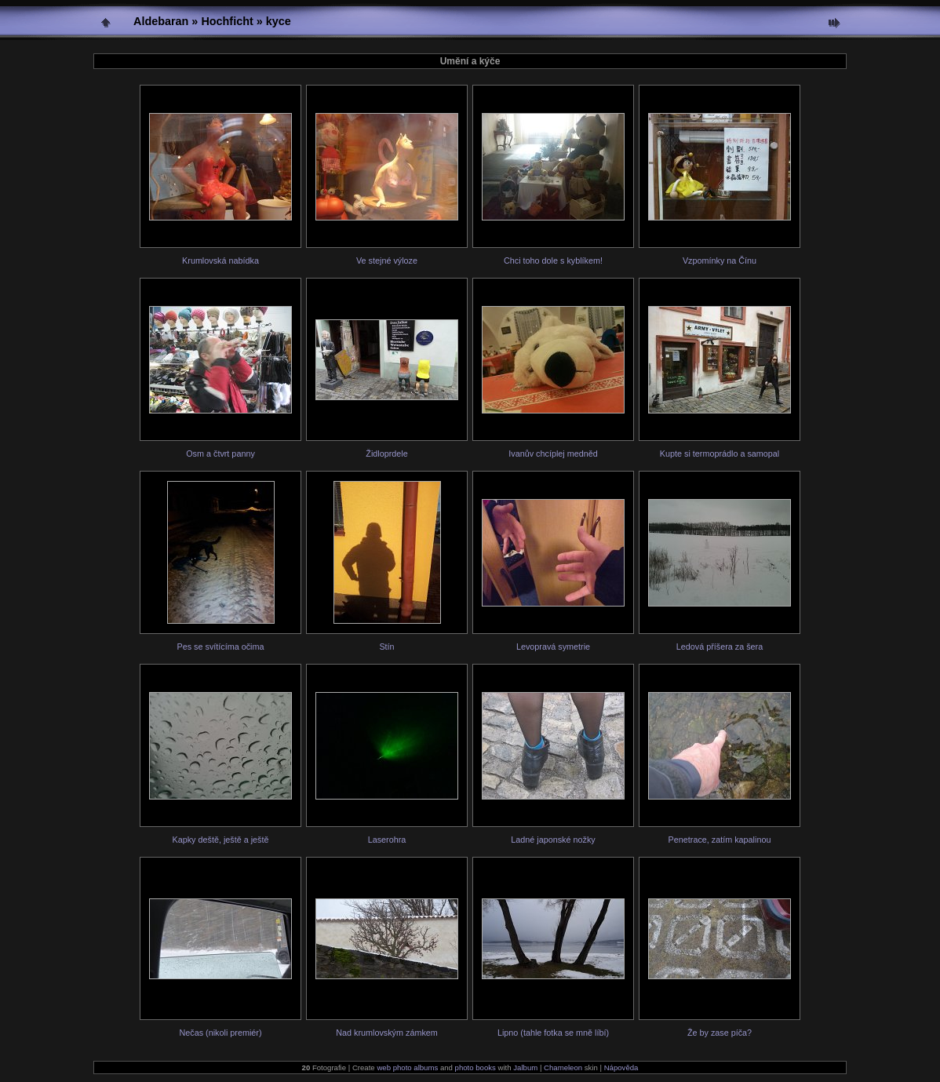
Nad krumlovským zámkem (387, 1032)
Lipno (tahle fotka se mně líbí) (553, 1032)
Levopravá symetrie (553, 646)
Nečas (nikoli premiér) (221, 1032)
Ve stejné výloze (386, 260)
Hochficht (227, 21)
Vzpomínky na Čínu (719, 260)
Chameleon (563, 1067)
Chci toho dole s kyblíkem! (553, 260)
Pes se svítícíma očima (220, 646)
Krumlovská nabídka (220, 260)
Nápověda (621, 1067)
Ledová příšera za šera (719, 646)
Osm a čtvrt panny (220, 453)
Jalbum (525, 1067)
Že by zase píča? (719, 1032)
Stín (386, 646)
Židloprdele (386, 453)
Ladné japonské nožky (553, 839)
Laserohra (387, 839)
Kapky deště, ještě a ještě (220, 839)
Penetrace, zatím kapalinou (720, 839)
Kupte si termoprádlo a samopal (719, 453)
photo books (475, 1067)
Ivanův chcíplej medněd (552, 453)
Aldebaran (160, 21)
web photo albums (407, 1067)
